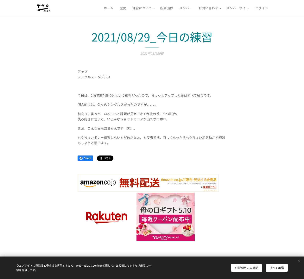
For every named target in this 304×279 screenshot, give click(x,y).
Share (85, 158)
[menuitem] (110, 8)
